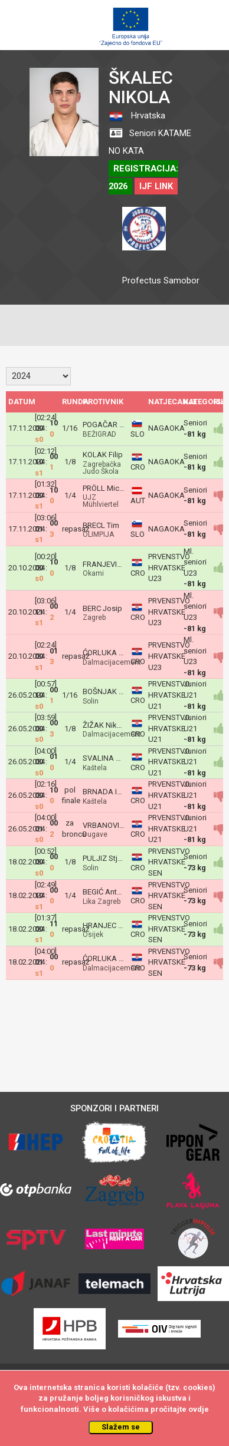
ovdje (198, 1409)
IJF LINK (156, 186)
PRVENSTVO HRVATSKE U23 (169, 567)
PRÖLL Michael (108, 488)
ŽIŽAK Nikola (105, 725)
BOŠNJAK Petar (109, 691)
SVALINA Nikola (110, 758)
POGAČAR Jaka (109, 424)
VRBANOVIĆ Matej (114, 825)
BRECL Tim (101, 525)
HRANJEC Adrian (111, 925)
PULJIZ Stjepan (109, 858)
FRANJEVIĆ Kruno (113, 564)
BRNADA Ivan (106, 791)
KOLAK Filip (103, 454)
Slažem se (121, 1426)
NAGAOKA (166, 428)
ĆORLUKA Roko (110, 652)
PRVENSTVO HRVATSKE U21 (169, 694)
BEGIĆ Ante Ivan (109, 891)
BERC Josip (102, 608)
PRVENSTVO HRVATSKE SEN (169, 862)
